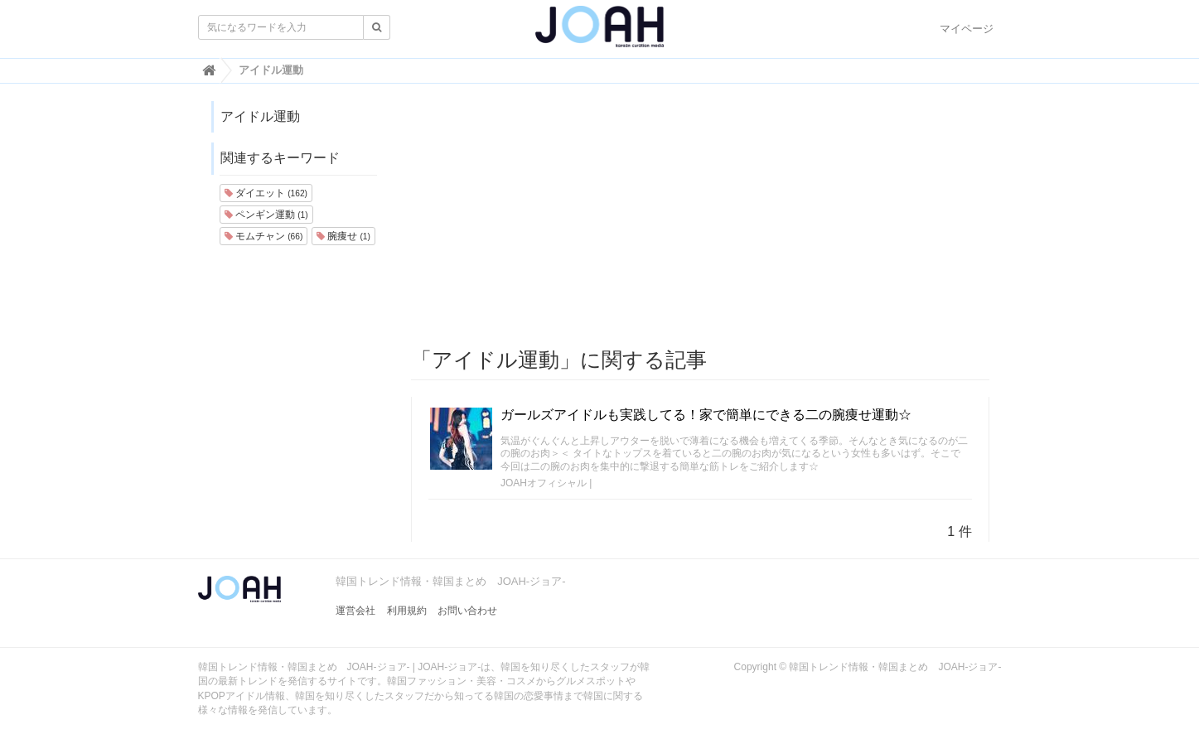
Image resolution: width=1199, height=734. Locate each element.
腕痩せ (343, 236)
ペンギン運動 (266, 214)
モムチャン (264, 236)
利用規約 (407, 610)
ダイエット (266, 193)
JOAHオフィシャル (543, 483)
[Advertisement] (700, 216)
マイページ (967, 28)
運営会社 (355, 610)
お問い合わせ (467, 610)
